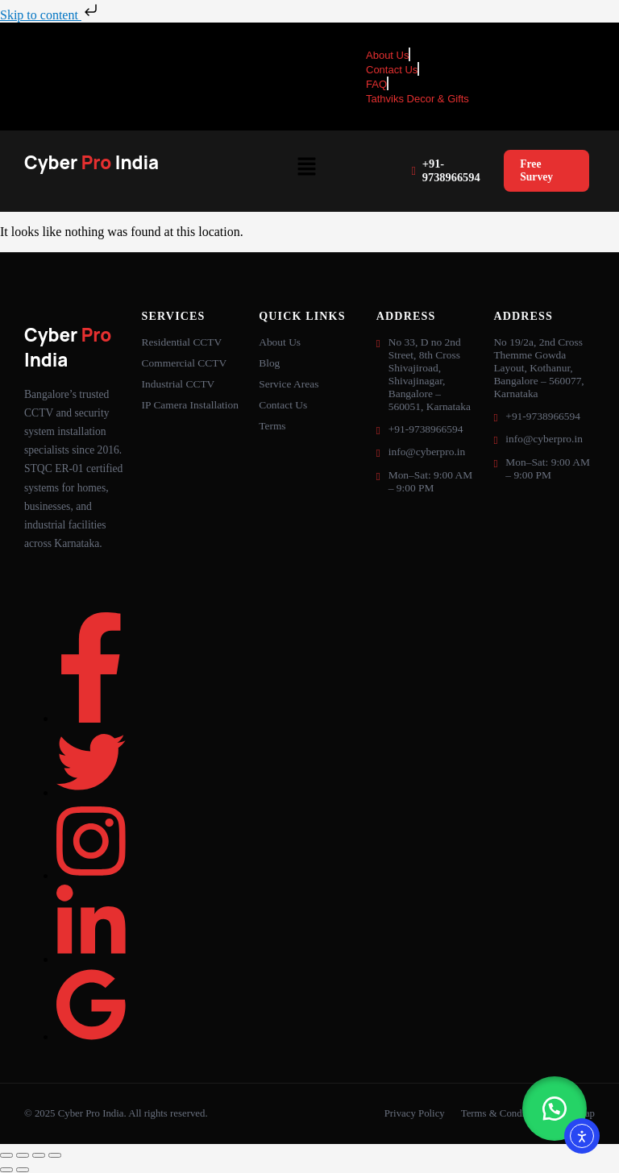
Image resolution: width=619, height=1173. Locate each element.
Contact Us (283, 405)
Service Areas (288, 384)
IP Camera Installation (190, 405)
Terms (272, 426)
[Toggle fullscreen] (22, 1155)
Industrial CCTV (178, 384)
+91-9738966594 (445, 170)
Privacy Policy (414, 1113)
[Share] (38, 1155)
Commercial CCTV (184, 363)
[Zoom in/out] (6, 1155)
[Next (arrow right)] (22, 1169)
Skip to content (50, 15)
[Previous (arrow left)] (6, 1169)
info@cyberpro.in (427, 452)
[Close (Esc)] (54, 1155)
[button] (306, 167)
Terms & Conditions (503, 1113)
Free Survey (536, 170)
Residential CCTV (182, 342)
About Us (280, 342)
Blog (269, 363)
